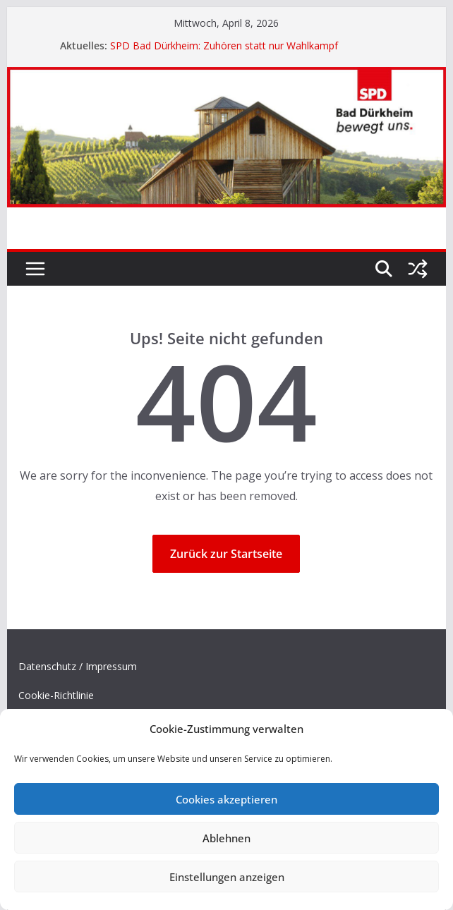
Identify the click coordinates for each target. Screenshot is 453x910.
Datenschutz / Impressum (77, 666)
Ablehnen (226, 838)
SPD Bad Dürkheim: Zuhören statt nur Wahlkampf (224, 45)
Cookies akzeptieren (226, 799)
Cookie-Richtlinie (56, 695)
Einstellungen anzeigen (226, 877)
